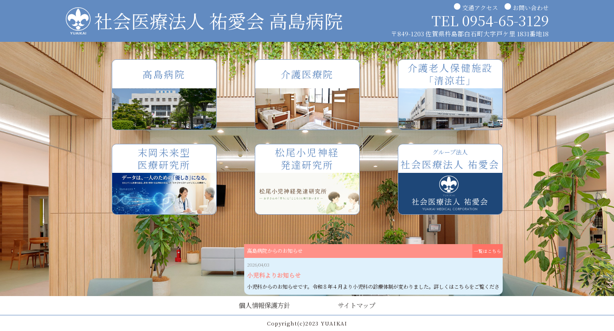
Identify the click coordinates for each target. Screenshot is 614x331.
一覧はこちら (487, 251)
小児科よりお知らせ (274, 275)
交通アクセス (480, 7)
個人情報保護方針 (264, 305)
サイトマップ (356, 305)
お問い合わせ (531, 7)
